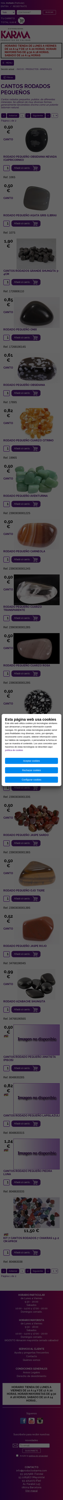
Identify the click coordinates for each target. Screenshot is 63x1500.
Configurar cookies (31, 779)
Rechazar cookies (31, 770)
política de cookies (14, 750)
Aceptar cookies (31, 760)
